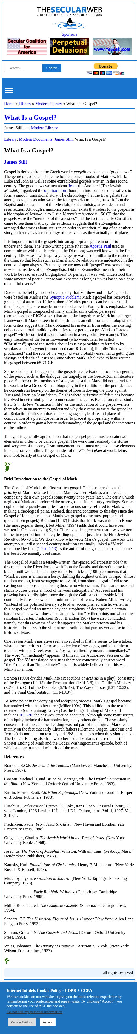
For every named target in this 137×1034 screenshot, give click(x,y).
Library (25, 103)
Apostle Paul (100, 246)
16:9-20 (25, 715)
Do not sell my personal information (34, 1012)
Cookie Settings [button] (22, 1022)
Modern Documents (35, 139)
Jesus (72, 186)
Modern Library (48, 103)
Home (9, 103)
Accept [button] (48, 1022)
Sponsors (69, 34)
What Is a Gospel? (30, 117)
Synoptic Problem (65, 297)
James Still (63, 139)
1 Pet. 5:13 (47, 548)
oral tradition (55, 190)
